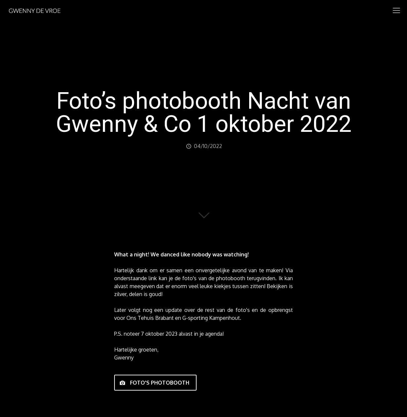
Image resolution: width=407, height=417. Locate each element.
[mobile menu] (396, 10)
